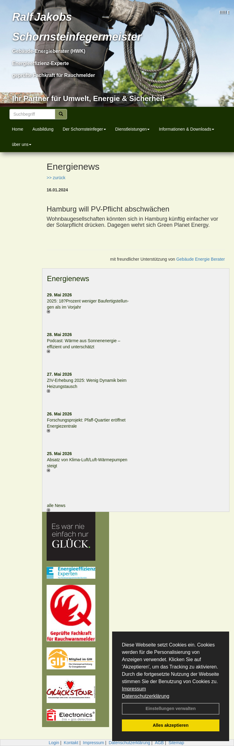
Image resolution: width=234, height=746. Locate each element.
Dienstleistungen (132, 129)
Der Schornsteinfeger (84, 129)
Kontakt (71, 742)
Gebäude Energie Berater (200, 259)
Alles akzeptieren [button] (171, 725)
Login (54, 742)
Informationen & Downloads (186, 129)
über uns (21, 144)
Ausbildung (42, 129)
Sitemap (176, 742)
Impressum (134, 688)
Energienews (68, 278)
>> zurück (56, 177)
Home (17, 129)
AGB (159, 742)
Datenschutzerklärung (145, 696)
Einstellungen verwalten (171, 708)
